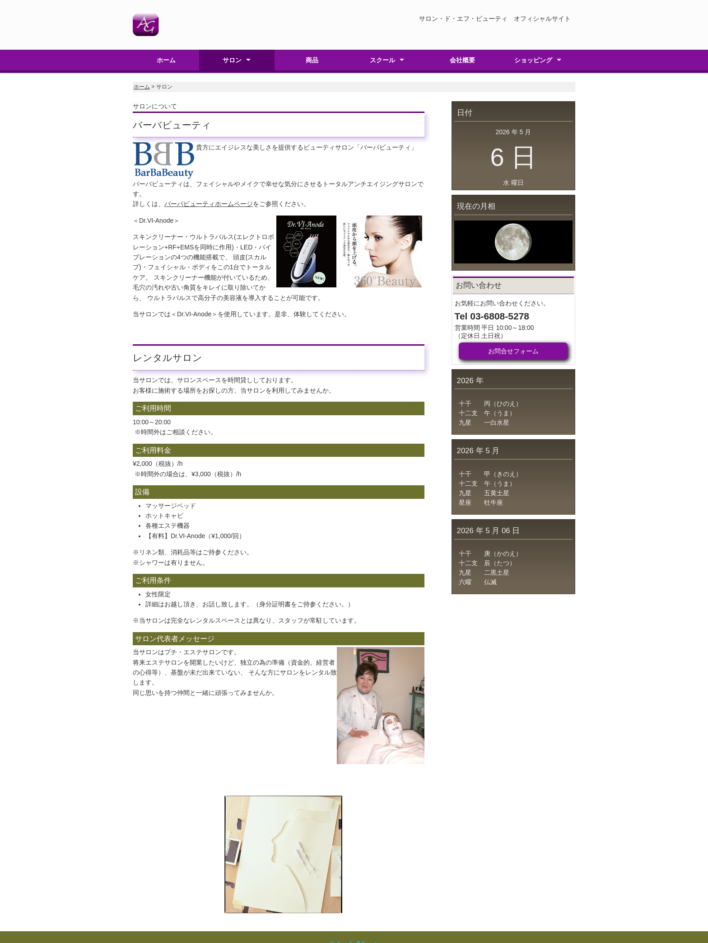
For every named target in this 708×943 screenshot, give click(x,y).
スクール (382, 37)
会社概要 (462, 37)
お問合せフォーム (513, 328)
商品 (312, 37)
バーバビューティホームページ (208, 180)
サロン (232, 37)
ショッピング (533, 37)
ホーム (166, 37)
